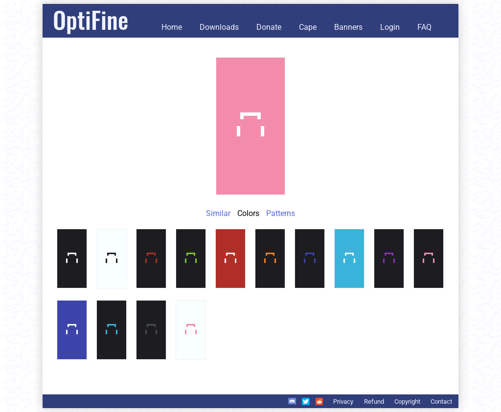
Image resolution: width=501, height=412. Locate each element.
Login (390, 27)
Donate (268, 27)
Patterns (280, 213)
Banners (348, 27)
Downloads (219, 27)
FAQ (424, 27)
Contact (441, 401)
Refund (374, 401)
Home (171, 27)
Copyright (407, 401)
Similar (218, 213)
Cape (308, 27)
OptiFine (90, 19)
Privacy (343, 401)
